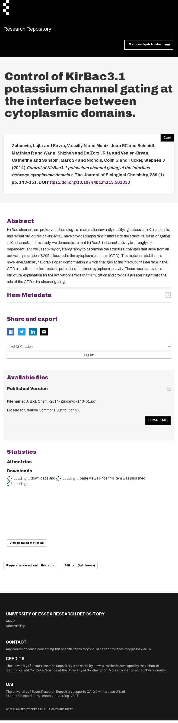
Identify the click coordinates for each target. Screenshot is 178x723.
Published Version (27, 391)
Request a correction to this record (31, 568)
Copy (166, 139)
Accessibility (15, 628)
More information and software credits (137, 673)
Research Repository (36, 30)
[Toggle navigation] (148, 47)
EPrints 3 (99, 668)
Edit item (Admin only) (79, 568)
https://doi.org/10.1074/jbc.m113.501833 (88, 184)
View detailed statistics (27, 545)
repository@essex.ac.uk (133, 652)
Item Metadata (29, 298)
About (10, 623)
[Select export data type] (89, 349)
